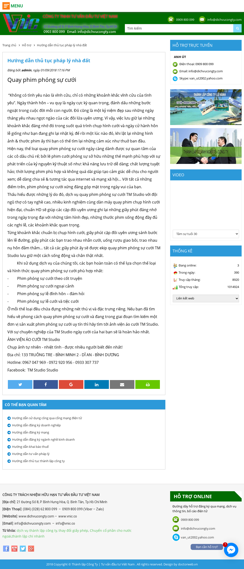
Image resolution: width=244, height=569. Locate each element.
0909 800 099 (185, 19)
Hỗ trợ (26, 45)
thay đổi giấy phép (73, 530)
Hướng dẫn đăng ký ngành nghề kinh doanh (43, 439)
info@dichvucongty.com (224, 19)
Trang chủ (9, 45)
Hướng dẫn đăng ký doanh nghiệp (36, 425)
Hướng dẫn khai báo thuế (30, 446)
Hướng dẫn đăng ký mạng (30, 432)
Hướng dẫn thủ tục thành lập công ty (38, 461)
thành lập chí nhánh (28, 536)
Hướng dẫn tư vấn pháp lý (31, 454)
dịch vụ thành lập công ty (37, 530)
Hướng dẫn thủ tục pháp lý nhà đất (62, 45)
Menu (17, 5)
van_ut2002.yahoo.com (197, 537)
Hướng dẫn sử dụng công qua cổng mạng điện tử (47, 418)
